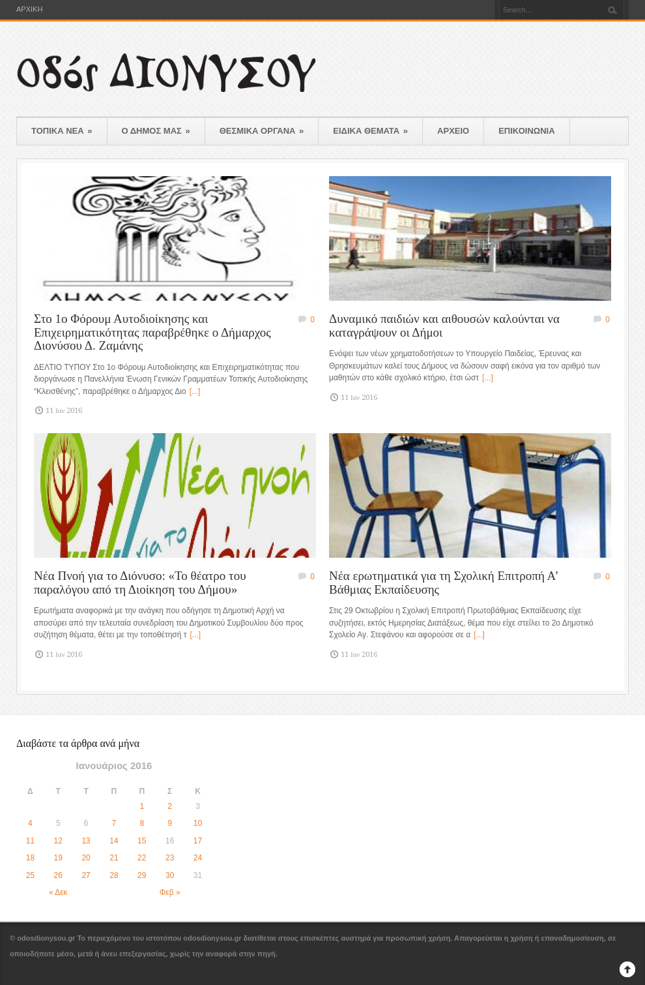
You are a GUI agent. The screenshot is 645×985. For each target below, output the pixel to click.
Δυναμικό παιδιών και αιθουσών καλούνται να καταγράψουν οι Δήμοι (444, 325)
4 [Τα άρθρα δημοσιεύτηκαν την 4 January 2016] (30, 823)
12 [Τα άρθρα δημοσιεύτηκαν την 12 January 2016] (58, 840)
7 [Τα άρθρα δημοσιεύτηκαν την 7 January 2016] (114, 823)
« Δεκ (58, 892)
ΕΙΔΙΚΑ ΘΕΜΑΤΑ (370, 131)
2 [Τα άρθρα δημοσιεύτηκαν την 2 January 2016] (169, 806)
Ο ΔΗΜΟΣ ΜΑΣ (156, 131)
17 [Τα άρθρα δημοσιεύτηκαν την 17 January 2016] (198, 840)
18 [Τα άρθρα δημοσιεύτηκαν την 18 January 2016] (30, 857)
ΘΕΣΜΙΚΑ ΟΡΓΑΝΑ (262, 131)
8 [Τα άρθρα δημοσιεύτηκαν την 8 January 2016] (141, 823)
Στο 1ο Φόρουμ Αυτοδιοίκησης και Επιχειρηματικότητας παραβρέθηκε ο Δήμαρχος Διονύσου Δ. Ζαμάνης (152, 332)
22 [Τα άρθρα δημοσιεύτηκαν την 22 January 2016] (141, 857)
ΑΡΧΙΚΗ (29, 9)
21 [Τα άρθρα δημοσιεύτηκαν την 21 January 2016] (113, 857)
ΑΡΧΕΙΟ (453, 131)
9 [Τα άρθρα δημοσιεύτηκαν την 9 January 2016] (169, 823)
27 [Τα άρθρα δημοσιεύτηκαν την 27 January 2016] (85, 875)
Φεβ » (170, 892)
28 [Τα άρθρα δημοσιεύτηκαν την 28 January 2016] (113, 875)
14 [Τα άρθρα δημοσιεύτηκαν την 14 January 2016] (113, 840)
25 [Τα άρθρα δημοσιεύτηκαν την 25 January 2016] (30, 875)
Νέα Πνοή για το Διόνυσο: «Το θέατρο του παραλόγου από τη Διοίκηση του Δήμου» (140, 582)
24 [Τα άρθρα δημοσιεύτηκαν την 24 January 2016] (198, 857)
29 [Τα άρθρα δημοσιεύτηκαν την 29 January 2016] (141, 875)
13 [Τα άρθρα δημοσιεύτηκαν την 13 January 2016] (85, 840)
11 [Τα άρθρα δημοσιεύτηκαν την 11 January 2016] (30, 840)
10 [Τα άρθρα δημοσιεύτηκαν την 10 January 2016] (198, 823)
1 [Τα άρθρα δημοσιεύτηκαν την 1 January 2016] (141, 806)
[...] (195, 391)
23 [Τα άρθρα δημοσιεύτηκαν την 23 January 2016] (169, 857)
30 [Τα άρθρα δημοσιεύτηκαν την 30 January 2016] (169, 875)
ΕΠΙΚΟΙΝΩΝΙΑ (526, 131)
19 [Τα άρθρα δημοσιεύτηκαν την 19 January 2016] (58, 857)
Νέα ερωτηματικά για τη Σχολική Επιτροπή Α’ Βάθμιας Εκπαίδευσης (443, 582)
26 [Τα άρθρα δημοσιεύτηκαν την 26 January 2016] (58, 875)
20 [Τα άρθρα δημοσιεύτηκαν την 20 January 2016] (85, 857)
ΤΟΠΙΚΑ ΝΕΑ (62, 131)
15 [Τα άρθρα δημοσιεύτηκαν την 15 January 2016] (141, 840)
